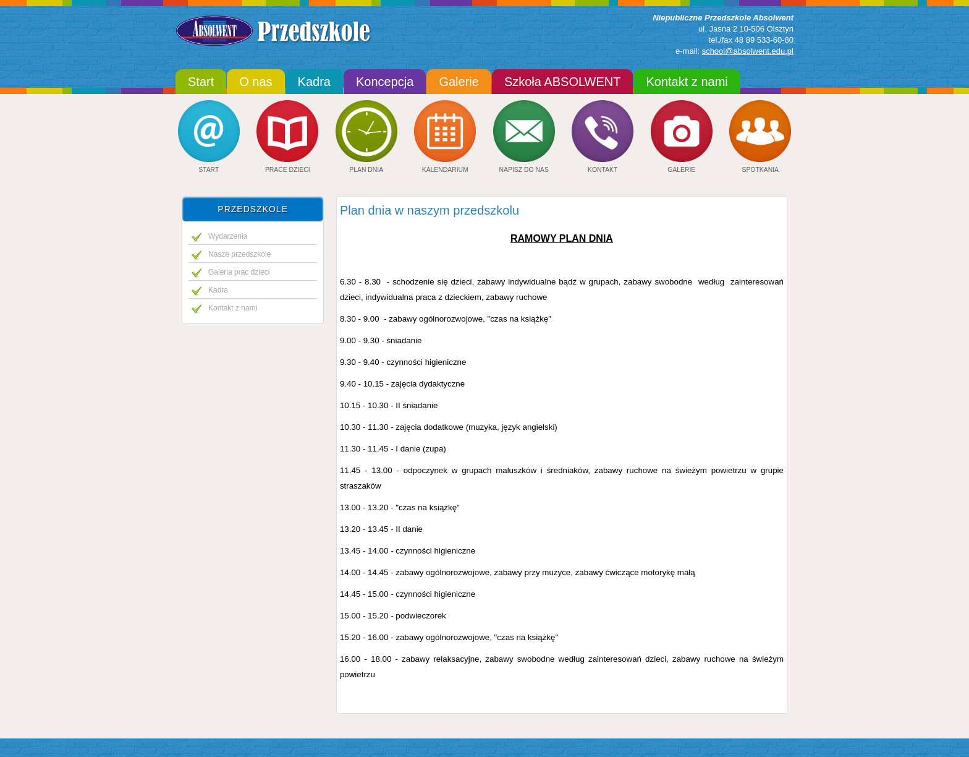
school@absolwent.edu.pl (747, 51)
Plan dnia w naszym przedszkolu (429, 210)
